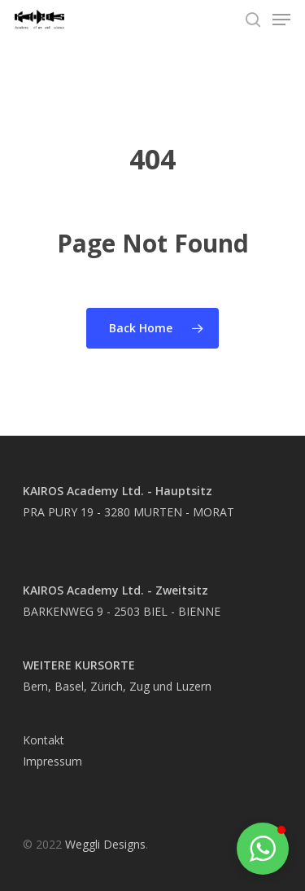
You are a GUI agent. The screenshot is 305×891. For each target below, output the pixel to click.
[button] (263, 849)
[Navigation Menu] (281, 19)
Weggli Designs (105, 844)
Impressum (52, 761)
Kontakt (43, 740)
